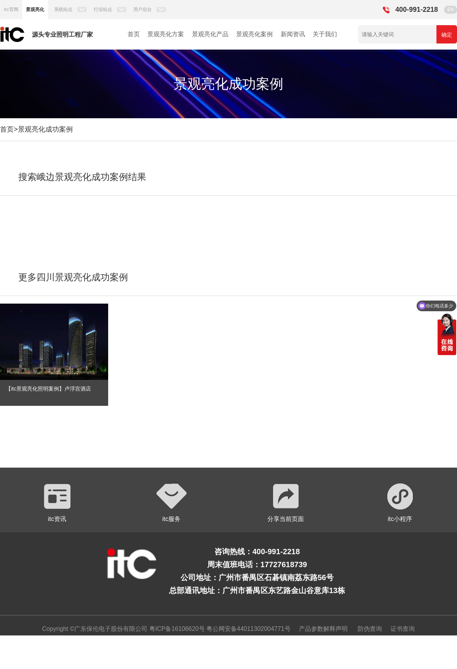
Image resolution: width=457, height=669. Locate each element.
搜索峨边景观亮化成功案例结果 (82, 177)
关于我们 (325, 34)
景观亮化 (35, 9)
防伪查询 (370, 629)
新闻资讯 (293, 34)
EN (450, 9)
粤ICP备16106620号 (176, 629)
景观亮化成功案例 (45, 129)
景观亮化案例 (254, 34)
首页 (134, 34)
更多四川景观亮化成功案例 (73, 277)
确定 (446, 35)
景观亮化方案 (165, 34)
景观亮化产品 (210, 34)
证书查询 (402, 629)
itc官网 (11, 9)
